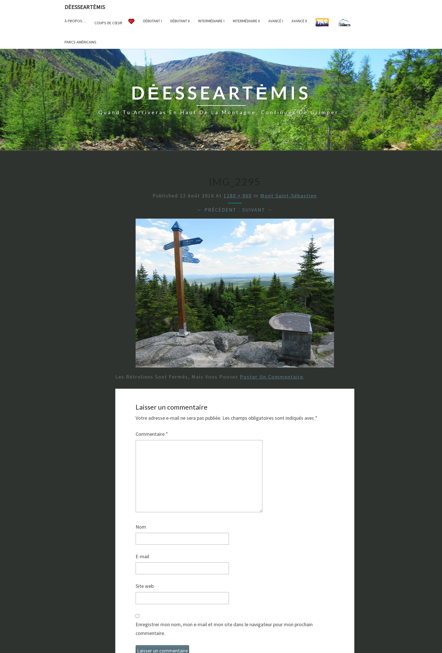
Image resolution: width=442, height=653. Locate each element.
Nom (141, 527)
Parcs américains (80, 42)
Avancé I (275, 20)
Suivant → (257, 209)
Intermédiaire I (211, 20)
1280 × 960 (238, 195)
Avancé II (299, 20)
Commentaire (152, 434)
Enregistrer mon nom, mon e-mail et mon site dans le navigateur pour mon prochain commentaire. (224, 628)
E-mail (142, 556)
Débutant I (152, 20)
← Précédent (217, 209)
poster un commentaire (271, 376)
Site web (145, 586)
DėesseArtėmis (85, 6)
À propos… (75, 20)
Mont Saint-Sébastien (288, 195)
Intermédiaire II (246, 20)
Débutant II (180, 20)
